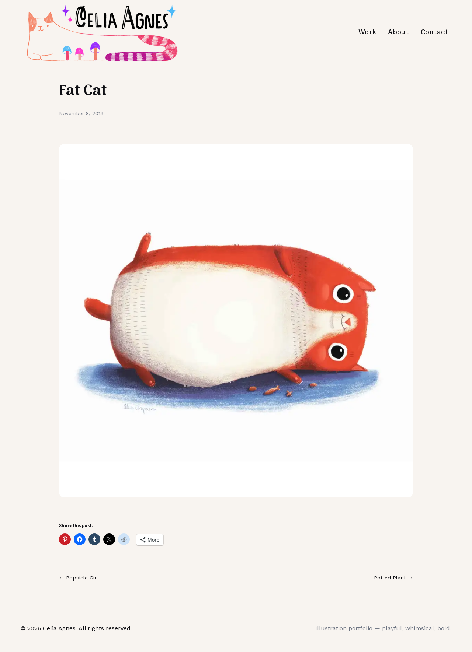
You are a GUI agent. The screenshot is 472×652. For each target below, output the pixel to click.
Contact (434, 32)
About (398, 32)
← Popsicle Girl (78, 578)
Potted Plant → (393, 578)
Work (367, 32)
